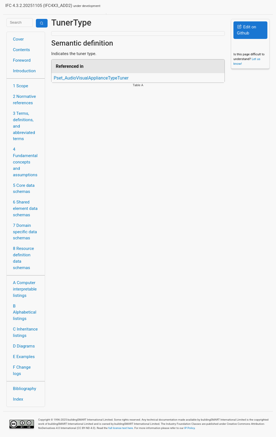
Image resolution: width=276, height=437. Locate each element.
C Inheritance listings (25, 332)
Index (18, 399)
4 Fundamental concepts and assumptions (25, 162)
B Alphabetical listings (24, 312)
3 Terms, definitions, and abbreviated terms (24, 126)
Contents (21, 49)
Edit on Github (246, 30)
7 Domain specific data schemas (25, 232)
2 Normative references (24, 99)
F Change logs (22, 370)
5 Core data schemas (24, 188)
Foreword (22, 60)
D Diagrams (24, 346)
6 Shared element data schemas (25, 208)
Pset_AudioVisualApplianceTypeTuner (91, 78)
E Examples (24, 356)
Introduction (24, 70)
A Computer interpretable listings (25, 289)
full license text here (120, 427)
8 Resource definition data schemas (23, 258)
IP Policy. (189, 427)
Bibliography (24, 388)
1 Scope (20, 85)
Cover (18, 39)
